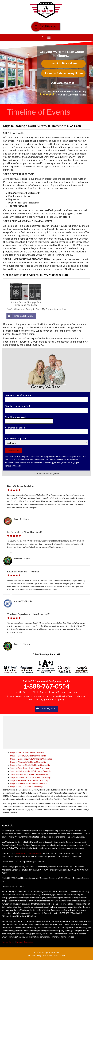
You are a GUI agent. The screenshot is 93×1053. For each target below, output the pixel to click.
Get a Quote (48, 708)
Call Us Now (47, 26)
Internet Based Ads (24, 942)
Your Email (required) (46, 429)
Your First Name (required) (46, 397)
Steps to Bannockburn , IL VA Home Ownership (31, 759)
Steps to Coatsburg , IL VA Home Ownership (29, 768)
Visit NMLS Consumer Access (29, 853)
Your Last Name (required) (46, 408)
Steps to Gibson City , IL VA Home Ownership (30, 777)
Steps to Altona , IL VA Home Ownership (28, 762)
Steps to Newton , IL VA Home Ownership (28, 783)
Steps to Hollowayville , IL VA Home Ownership (31, 771)
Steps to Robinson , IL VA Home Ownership (29, 780)
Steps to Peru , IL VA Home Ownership (27, 752)
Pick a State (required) (46, 440)
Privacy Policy (8, 942)
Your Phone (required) (29, 419)
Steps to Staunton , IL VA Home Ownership (29, 774)
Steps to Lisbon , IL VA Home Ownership (28, 755)
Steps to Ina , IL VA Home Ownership (26, 786)
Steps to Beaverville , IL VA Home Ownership (30, 765)
